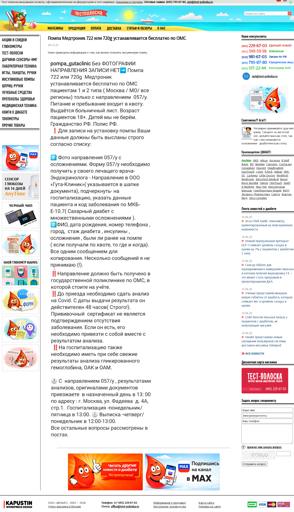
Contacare (285, 164)
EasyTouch (248, 171)
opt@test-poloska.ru (200, 2)
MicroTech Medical (267, 179)
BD (252, 164)
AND (256, 160)
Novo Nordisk (250, 183)
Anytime (246, 160)
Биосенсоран (276, 187)
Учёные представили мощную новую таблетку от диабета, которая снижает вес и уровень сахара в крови (267, 299)
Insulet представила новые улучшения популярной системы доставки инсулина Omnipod (264, 341)
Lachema (252, 175)
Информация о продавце (169, 502)
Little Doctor (267, 175)
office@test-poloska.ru (125, 506)
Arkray (264, 160)
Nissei (283, 179)
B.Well (285, 160)
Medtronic (248, 179)
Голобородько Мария (267, 190)
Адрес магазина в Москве (64, 506)
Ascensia (274, 160)
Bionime (260, 164)
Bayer (245, 164)
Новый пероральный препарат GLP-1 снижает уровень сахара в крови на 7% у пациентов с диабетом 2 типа (267, 247)
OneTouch (276, 183)
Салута (275, 194)
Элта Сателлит (258, 198)
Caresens (272, 164)
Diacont (261, 168)
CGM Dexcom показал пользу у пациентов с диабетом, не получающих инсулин (264, 321)
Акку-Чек (261, 187)
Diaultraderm (275, 168)
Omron (264, 183)
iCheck (269, 171)
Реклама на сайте (210, 506)
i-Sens (259, 171)
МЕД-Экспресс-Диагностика (266, 192)
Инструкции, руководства (169, 506)
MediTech (282, 175)
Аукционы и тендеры (129, 2)
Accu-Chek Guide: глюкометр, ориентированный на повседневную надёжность (267, 225)
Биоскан (247, 190)
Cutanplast (248, 168)
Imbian (278, 171)
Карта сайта (206, 502)
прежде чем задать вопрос (264, 447)
